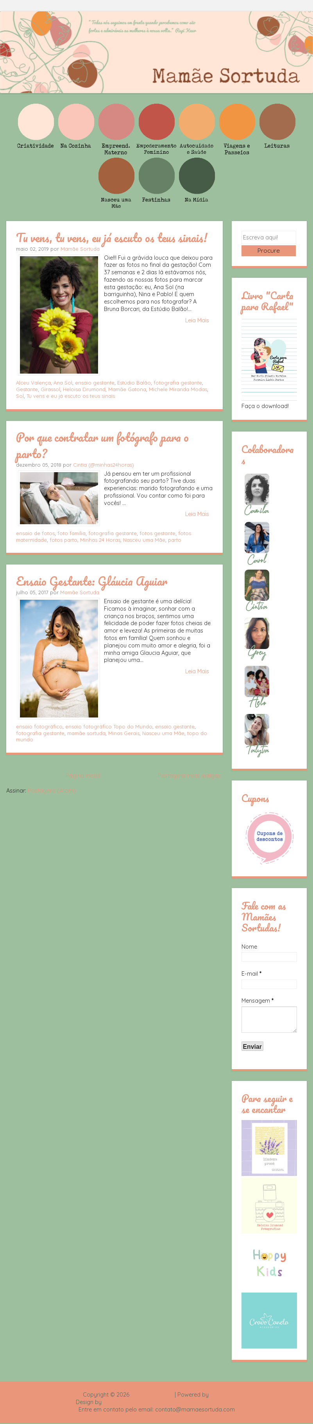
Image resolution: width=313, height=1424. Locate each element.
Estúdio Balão (134, 382)
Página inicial (83, 775)
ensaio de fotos (35, 533)
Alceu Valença (33, 382)
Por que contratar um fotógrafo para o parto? (102, 445)
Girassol (50, 389)
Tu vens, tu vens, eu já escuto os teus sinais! (111, 237)
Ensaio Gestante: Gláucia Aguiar (91, 581)
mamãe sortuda (86, 733)
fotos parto (63, 540)
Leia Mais (197, 320)
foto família (71, 533)
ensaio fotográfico (39, 726)
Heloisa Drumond (84, 389)
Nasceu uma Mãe (144, 540)
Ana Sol (63, 382)
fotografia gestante (178, 382)
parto (174, 540)
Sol (20, 396)
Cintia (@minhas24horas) (103, 465)
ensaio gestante (94, 382)
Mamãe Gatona (127, 389)
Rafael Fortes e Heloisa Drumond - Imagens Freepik (170, 1402)
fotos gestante (157, 533)
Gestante (27, 389)
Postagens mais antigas (189, 775)
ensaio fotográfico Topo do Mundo (108, 726)
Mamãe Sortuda (80, 249)
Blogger (220, 1395)
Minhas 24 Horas (100, 540)
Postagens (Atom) (52, 790)
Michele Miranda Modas (178, 389)
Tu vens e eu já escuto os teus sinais (71, 396)
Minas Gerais (124, 733)
